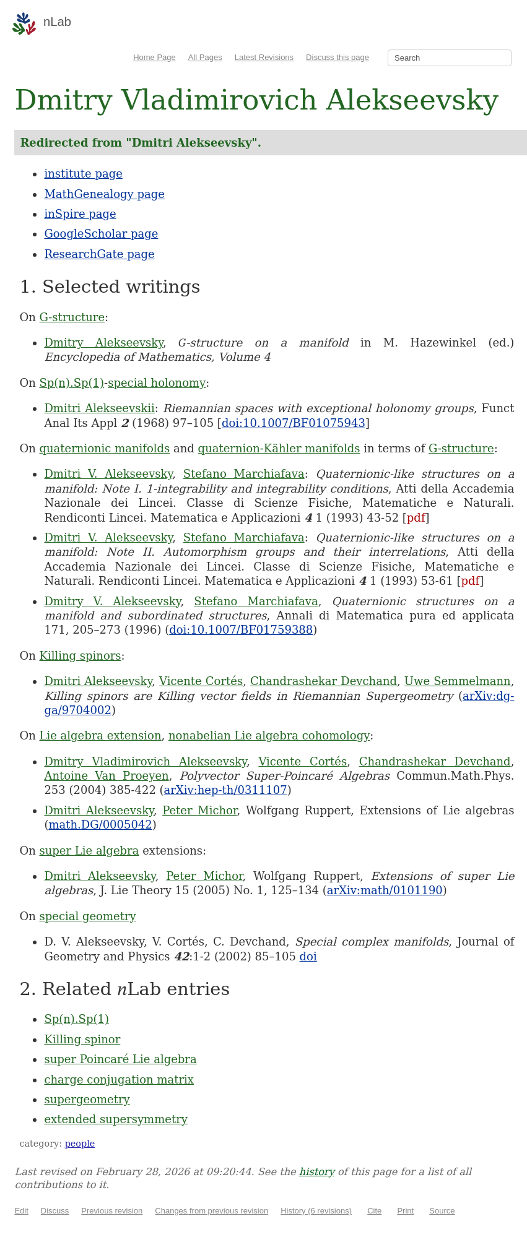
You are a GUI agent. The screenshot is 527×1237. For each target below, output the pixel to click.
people (80, 1144)
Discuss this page (337, 57)
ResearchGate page (99, 254)
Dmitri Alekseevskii (99, 408)
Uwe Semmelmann (457, 681)
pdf (416, 517)
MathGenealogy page (104, 193)
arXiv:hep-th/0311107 (225, 789)
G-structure (72, 317)
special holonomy (157, 382)
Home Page (154, 57)
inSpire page (80, 213)
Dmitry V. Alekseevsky (112, 601)
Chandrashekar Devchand (323, 681)
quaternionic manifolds (104, 448)
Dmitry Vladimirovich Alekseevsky (145, 761)
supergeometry (86, 1099)
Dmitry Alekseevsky (103, 342)
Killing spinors (80, 655)
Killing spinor (82, 1039)
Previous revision (111, 1210)
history (316, 1172)
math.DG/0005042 (100, 824)
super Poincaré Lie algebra (120, 1059)
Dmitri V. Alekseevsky (108, 473)
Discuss (55, 1210)
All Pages (205, 57)
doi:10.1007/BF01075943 (293, 422)
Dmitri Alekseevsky (98, 681)
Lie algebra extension (100, 735)
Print (405, 1210)
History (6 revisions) (316, 1210)
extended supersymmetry (116, 1119)
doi (308, 956)
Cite (374, 1210)
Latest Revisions (264, 57)
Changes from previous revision (211, 1210)
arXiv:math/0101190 (385, 890)
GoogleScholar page (101, 233)
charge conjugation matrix (119, 1079)
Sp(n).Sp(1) (71, 382)
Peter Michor (199, 810)
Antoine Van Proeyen (106, 775)
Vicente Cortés (201, 681)
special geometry (87, 916)
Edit (21, 1210)
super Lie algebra (89, 850)
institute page (83, 173)
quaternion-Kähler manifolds (279, 448)
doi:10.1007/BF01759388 (241, 629)
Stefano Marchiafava (244, 473)
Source (442, 1210)
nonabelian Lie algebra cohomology (269, 735)
